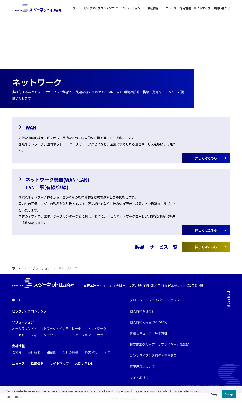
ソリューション (130, 8)
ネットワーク (97, 328)
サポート (103, 334)
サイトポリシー (141, 377)
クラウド (50, 334)
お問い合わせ (221, 8)
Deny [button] (214, 394)
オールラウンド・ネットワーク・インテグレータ (46, 328)
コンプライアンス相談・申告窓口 (153, 355)
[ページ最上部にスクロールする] (228, 293)
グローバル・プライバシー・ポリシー (156, 299)
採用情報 (185, 8)
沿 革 (107, 352)
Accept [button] (229, 394)
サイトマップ (202, 8)
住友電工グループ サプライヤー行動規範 (159, 344)
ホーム (76, 8)
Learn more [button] (14, 396)
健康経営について (142, 366)
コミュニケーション (77, 334)
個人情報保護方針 (142, 311)
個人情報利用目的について (148, 322)
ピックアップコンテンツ (99, 8)
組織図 (51, 352)
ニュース (171, 8)
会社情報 (153, 8)
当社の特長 (70, 352)
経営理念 (91, 352)
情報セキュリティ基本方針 (148, 333)
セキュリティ (27, 334)
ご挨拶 (17, 352)
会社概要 (34, 352)
